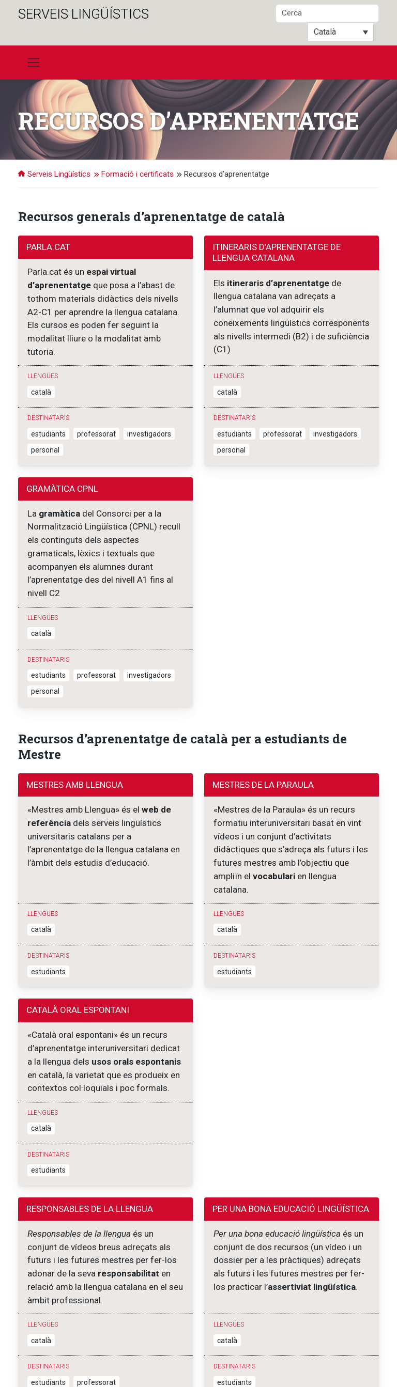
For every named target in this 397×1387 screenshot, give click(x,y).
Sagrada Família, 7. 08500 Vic (63, 1363)
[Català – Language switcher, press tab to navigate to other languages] (341, 32)
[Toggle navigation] (33, 62)
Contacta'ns (184, 1363)
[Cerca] (327, 13)
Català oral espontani (77, 938)
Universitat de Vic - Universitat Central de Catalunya (159, 1353)
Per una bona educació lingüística (290, 1127)
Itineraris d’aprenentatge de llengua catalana (276, 252)
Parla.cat (48, 247)
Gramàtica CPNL (62, 464)
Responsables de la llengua (89, 1127)
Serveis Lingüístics (83, 14)
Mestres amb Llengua (74, 736)
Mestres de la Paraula (263, 736)
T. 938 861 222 (137, 1363)
